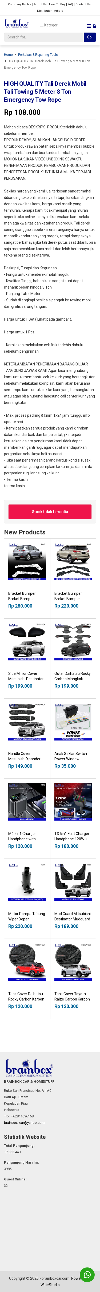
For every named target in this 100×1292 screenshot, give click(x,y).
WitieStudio (50, 1285)
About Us (40, 4)
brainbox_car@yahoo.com (24, 1123)
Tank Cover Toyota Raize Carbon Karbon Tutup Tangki (72, 999)
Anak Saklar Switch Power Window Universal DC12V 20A (72, 758)
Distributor (44, 11)
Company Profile (19, 4)
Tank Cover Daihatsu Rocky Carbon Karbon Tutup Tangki (26, 999)
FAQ (70, 4)
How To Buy (57, 4)
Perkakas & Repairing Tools (38, 55)
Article (58, 11)
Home (8, 55)
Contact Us (83, 4)
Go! (90, 37)
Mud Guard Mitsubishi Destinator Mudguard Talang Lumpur (72, 919)
